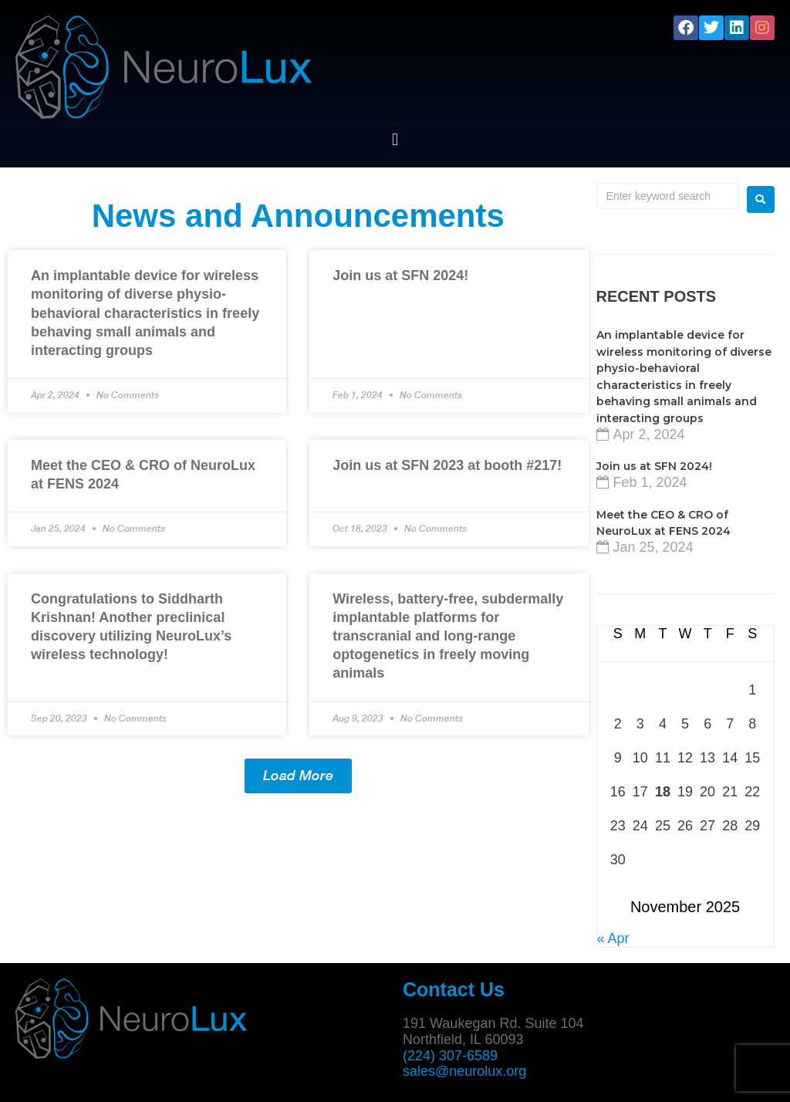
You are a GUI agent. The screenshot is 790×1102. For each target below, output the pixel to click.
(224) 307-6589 (450, 1055)
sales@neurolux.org (464, 1071)
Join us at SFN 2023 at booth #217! (447, 465)
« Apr (613, 938)
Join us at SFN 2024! (400, 275)
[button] (394, 139)
